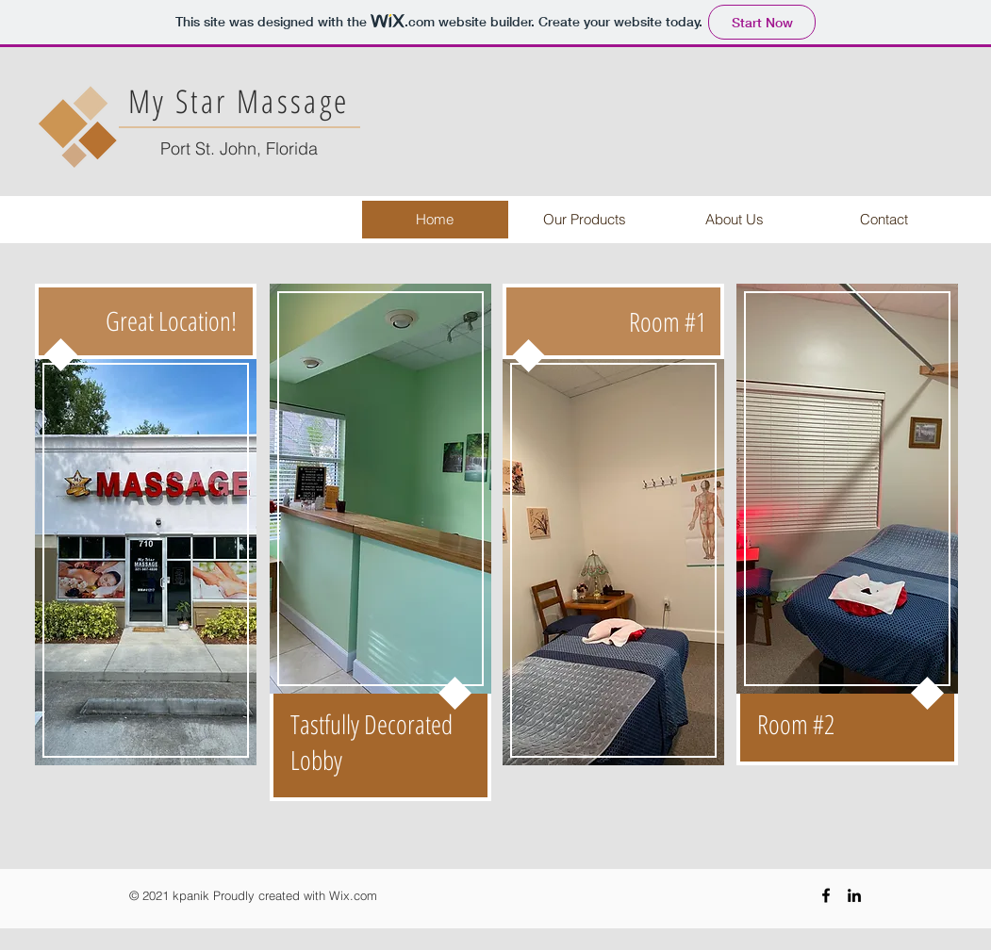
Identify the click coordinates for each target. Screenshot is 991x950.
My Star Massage (239, 101)
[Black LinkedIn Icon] (854, 895)
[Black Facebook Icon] (826, 895)
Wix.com (353, 895)
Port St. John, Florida (239, 148)
